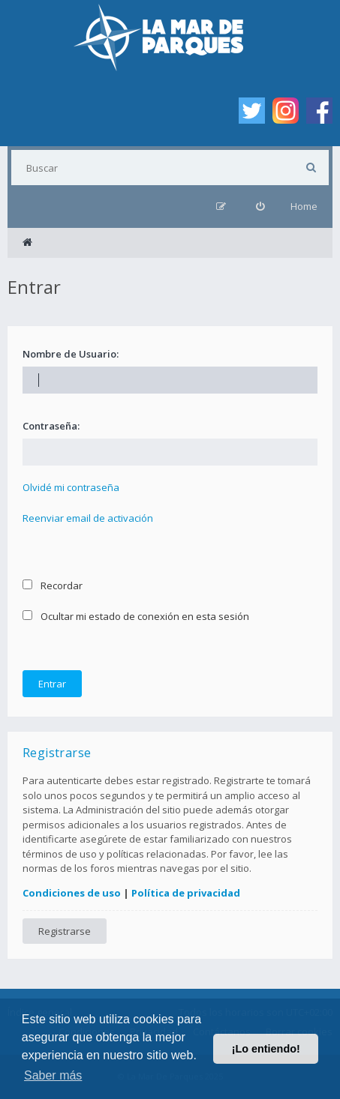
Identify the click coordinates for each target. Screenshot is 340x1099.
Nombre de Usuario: (71, 354)
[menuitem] (260, 206)
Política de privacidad (185, 893)
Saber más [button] (53, 1075)
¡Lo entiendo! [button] (266, 1049)
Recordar (53, 585)
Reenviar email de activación (88, 518)
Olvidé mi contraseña (71, 487)
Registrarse (64, 931)
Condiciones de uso (72, 893)
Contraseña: (51, 426)
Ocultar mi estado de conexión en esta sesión (136, 616)
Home (303, 206)
